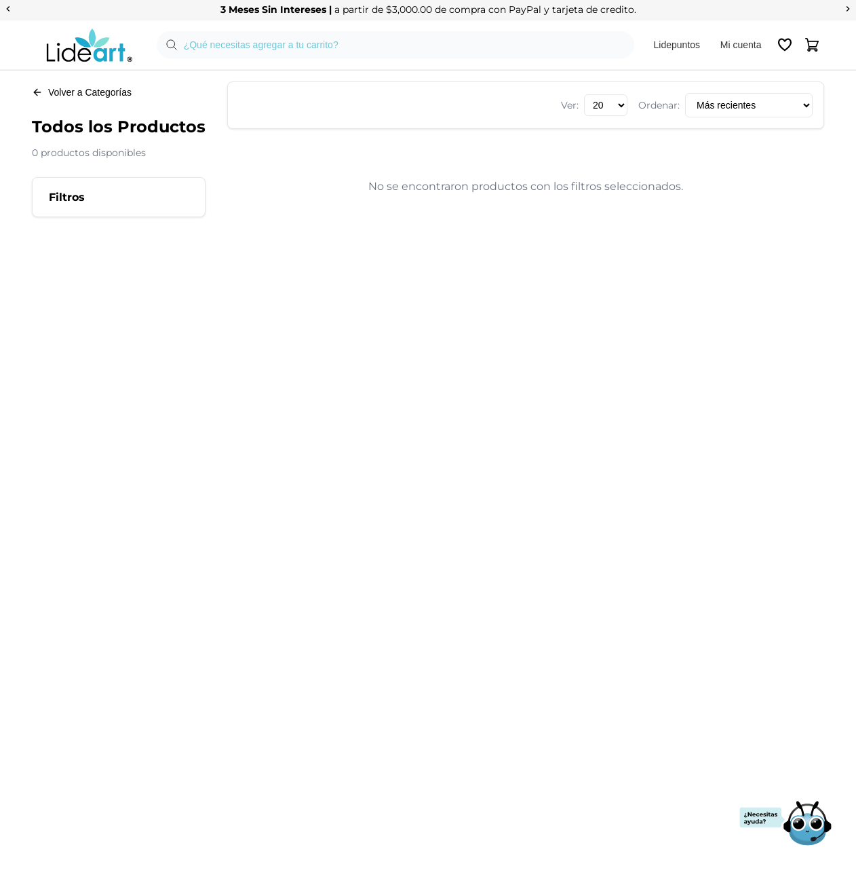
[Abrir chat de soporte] (785, 824)
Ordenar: (659, 105)
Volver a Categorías (82, 92)
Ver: (570, 105)
